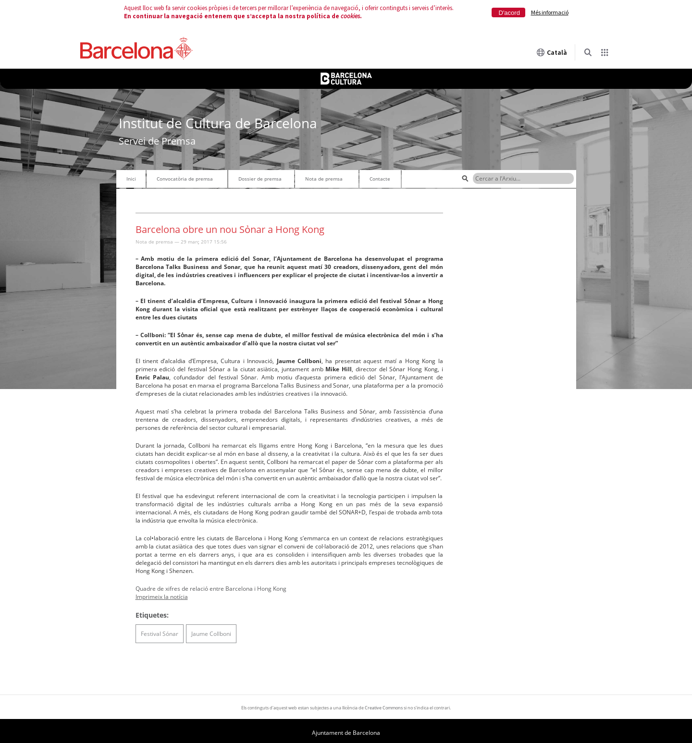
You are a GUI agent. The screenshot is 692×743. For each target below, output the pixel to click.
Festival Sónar (159, 634)
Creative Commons (384, 708)
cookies (350, 16)
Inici (131, 178)
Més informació (549, 12)
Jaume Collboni (211, 634)
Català (551, 52)
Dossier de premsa (260, 178)
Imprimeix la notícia (162, 597)
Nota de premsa (324, 178)
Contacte (380, 178)
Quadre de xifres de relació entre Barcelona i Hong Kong (211, 589)
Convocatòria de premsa (185, 178)
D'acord (509, 12)
